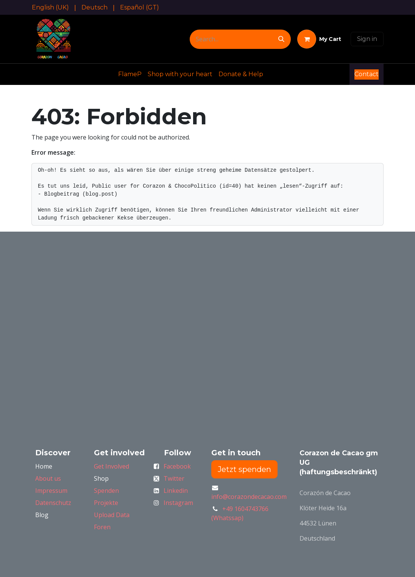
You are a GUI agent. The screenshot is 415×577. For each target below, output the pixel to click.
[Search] (281, 39)
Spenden (106, 490)
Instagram (178, 503)
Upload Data (111, 515)
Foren (102, 527)
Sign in (367, 38)
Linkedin (176, 490)
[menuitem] (50, 7)
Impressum (51, 490)
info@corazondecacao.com (249, 496)
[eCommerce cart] (319, 39)
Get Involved (111, 466)
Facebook (177, 466)
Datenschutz (53, 503)
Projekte (106, 503)
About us (48, 478)
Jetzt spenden (244, 469)
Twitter (174, 478)
